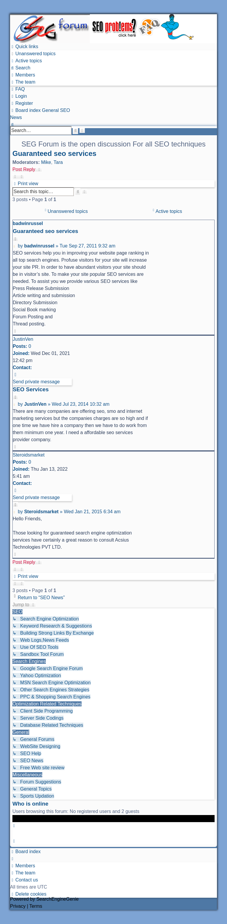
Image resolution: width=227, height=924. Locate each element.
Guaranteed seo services (54, 153)
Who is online (30, 804)
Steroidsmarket (29, 454)
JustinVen (23, 339)
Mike (46, 162)
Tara (58, 162)
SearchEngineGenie (57, 899)
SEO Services (31, 389)
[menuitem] (33, 53)
